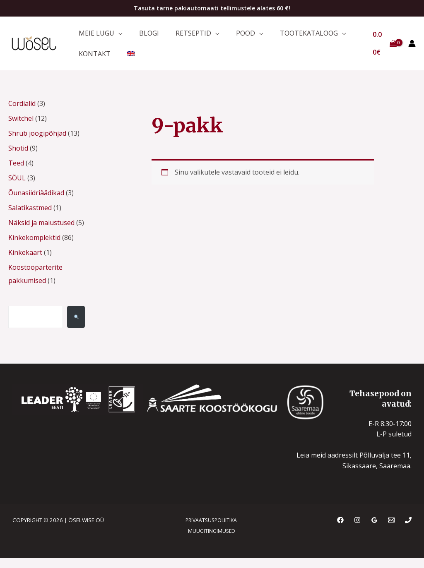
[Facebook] (340, 530)
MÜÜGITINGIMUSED (209, 540)
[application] (116, 35)
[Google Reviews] (374, 530)
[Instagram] (357, 530)
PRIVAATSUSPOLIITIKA (208, 530)
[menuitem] (125, 61)
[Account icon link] (412, 48)
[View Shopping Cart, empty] (383, 48)
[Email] (391, 530)
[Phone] (408, 530)
